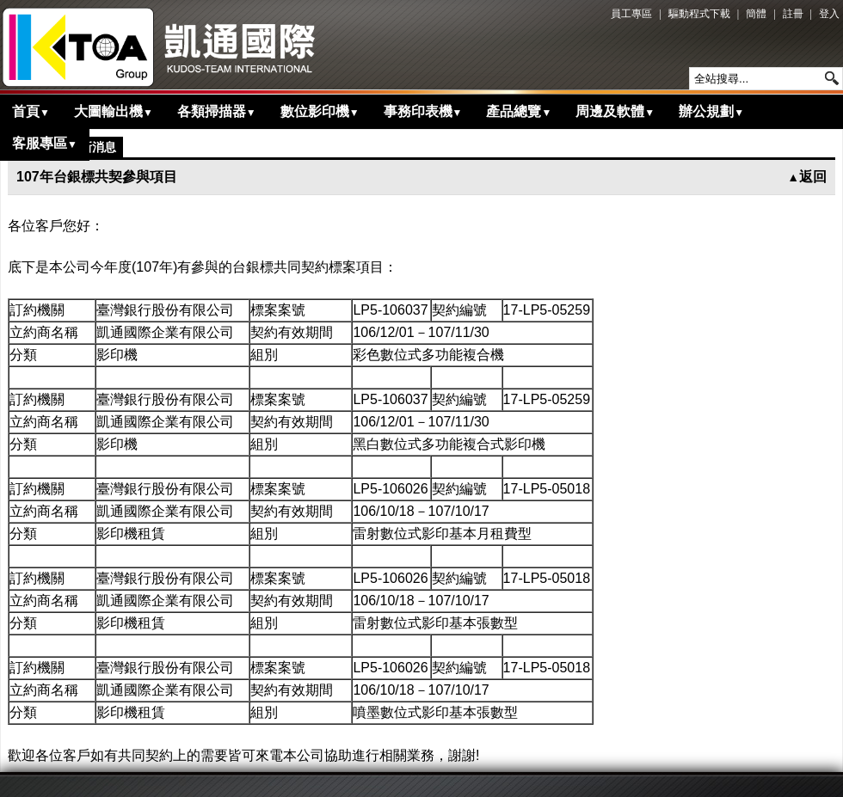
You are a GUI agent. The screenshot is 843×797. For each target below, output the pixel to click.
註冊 (793, 14)
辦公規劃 (711, 111)
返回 (807, 176)
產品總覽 (518, 111)
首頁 (31, 111)
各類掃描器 (216, 111)
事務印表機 (423, 111)
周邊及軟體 (615, 111)
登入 (829, 14)
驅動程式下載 (699, 14)
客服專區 (44, 143)
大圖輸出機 (113, 111)
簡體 (756, 14)
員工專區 (631, 14)
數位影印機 (320, 111)
